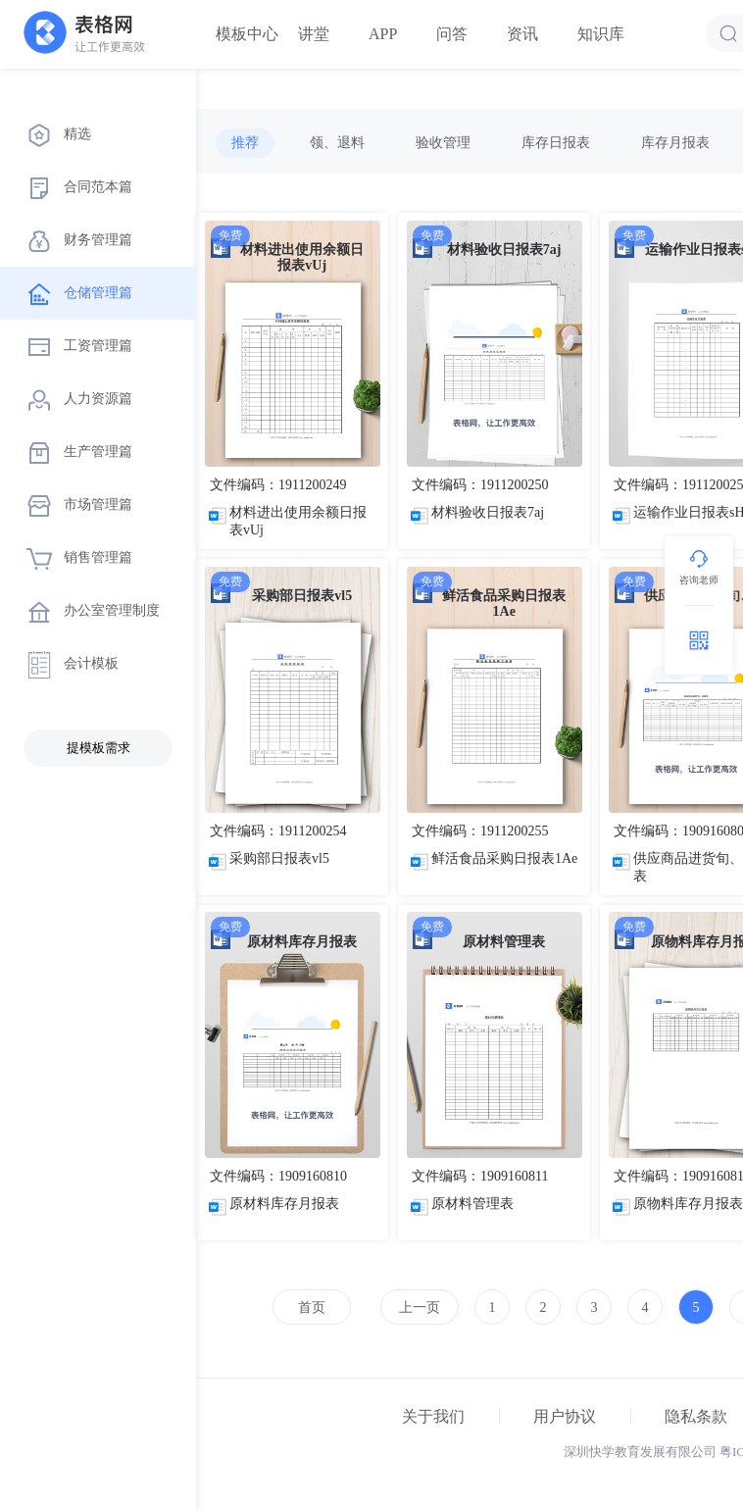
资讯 (522, 33)
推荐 (245, 142)
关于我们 (433, 1416)
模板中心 (247, 33)
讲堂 (313, 33)
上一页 (419, 1307)
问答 (452, 33)
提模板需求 (98, 747)
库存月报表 (675, 142)
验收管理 (443, 142)
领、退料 (337, 142)
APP (383, 33)
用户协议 (564, 1416)
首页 (311, 1307)
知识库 (600, 33)
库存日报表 (555, 142)
